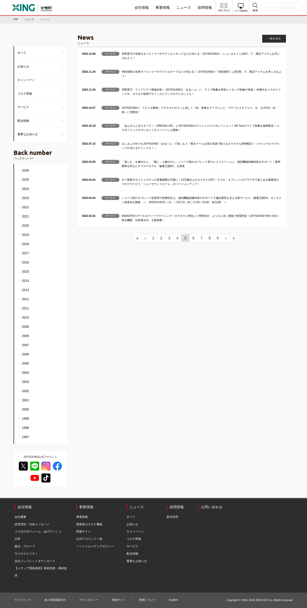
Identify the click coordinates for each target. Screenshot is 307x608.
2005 (25, 363)
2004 (25, 372)
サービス (23, 107)
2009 (25, 326)
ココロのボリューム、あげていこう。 (39, 531)
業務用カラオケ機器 (89, 524)
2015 (25, 271)
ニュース (184, 7)
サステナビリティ (26, 553)
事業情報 (163, 7)
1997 (25, 437)
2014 (25, 280)
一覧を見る (274, 38)
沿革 (17, 539)
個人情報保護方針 (55, 599)
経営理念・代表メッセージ (32, 524)
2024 (25, 189)
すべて (21, 52)
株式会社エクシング (46, 6)
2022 (25, 207)
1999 (25, 418)
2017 (25, 253)
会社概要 (20, 517)
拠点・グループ (25, 546)
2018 (25, 244)
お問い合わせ (212, 507)
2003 (25, 382)
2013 (25, 290)
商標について (147, 599)
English (173, 599)
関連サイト (83, 531)
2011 (25, 308)
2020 (25, 225)
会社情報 (141, 7)
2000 (25, 409)
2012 (25, 299)
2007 (25, 345)
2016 (25, 262)
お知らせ (23, 66)
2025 (25, 179)
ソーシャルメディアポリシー (95, 546)
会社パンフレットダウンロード (35, 561)
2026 (25, 170)
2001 (25, 400)
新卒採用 (172, 517)
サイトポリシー (89, 599)
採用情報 (205, 7)
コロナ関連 (24, 93)
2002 (25, 391)
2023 (25, 198)
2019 (25, 235)
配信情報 (23, 120)
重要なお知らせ (27, 134)
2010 (25, 317)
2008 (25, 336)
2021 (25, 216)
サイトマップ (23, 599)
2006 (25, 354)
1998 (25, 428)
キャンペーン (26, 80)
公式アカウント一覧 (89, 539)
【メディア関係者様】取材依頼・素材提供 (41, 572)
